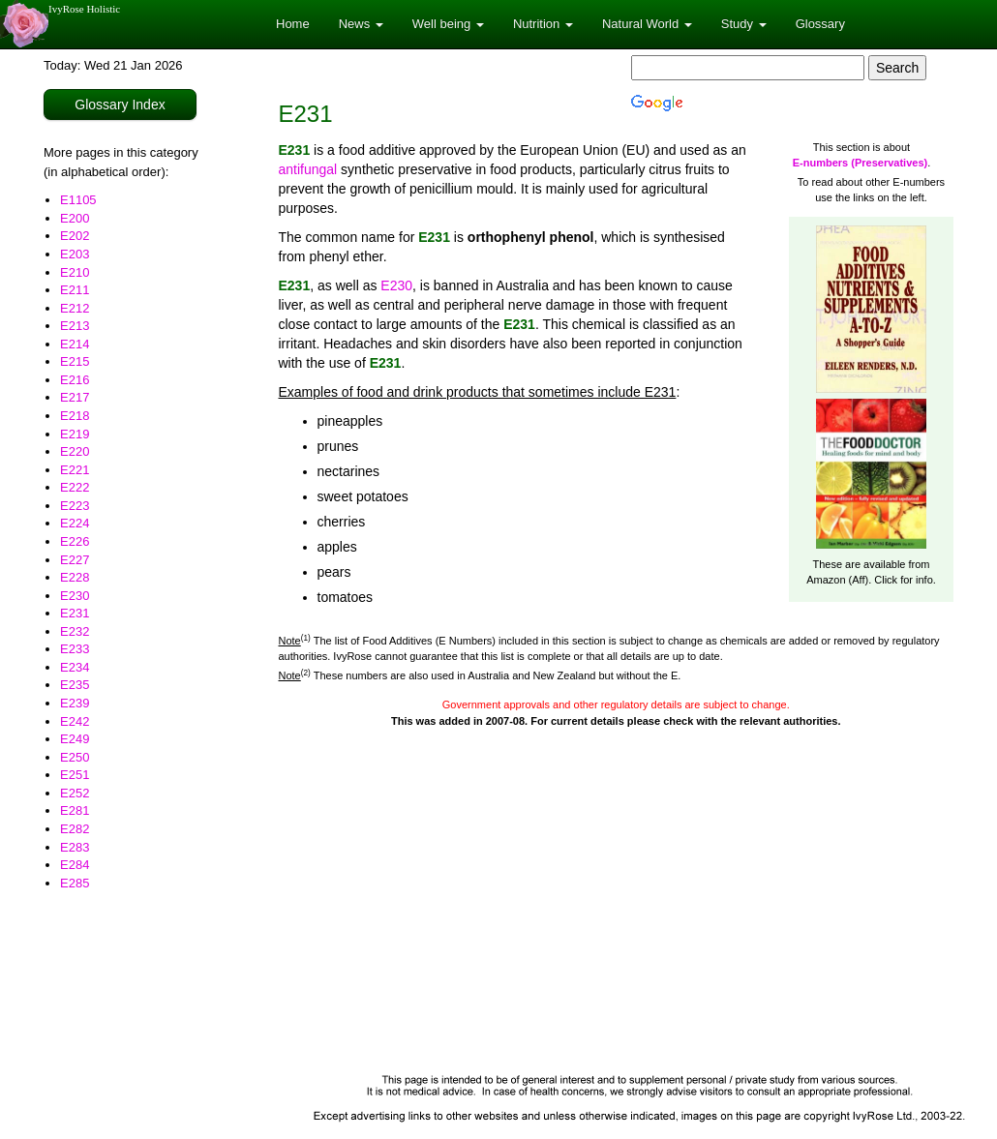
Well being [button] (448, 23)
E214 (74, 344)
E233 (74, 649)
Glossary (820, 23)
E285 (74, 883)
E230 (74, 595)
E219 (74, 434)
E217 (74, 397)
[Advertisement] (616, 919)
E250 (74, 757)
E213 (74, 325)
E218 (74, 415)
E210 (74, 272)
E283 (74, 847)
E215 (74, 361)
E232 (74, 631)
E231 (74, 613)
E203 (74, 254)
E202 (74, 235)
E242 (74, 721)
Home (293, 23)
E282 (74, 829)
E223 (74, 505)
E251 (74, 774)
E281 (74, 810)
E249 (74, 739)
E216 (74, 380)
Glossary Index (120, 104)
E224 (74, 523)
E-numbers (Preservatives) (860, 162)
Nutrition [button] (543, 23)
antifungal (308, 169)
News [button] (361, 23)
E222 (74, 487)
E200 (74, 218)
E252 (74, 793)
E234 (74, 667)
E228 (74, 577)
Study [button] (744, 23)
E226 (74, 541)
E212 (74, 308)
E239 (74, 703)
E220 (74, 451)
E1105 (78, 200)
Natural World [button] (647, 23)
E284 (74, 864)
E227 (74, 560)
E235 (74, 684)
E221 (74, 470)
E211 (74, 290)
